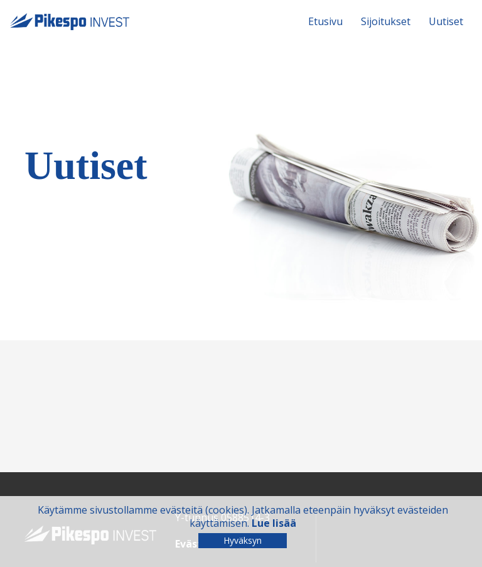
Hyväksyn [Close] (242, 540)
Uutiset (446, 21)
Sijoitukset (385, 21)
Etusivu (325, 21)
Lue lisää (274, 523)
